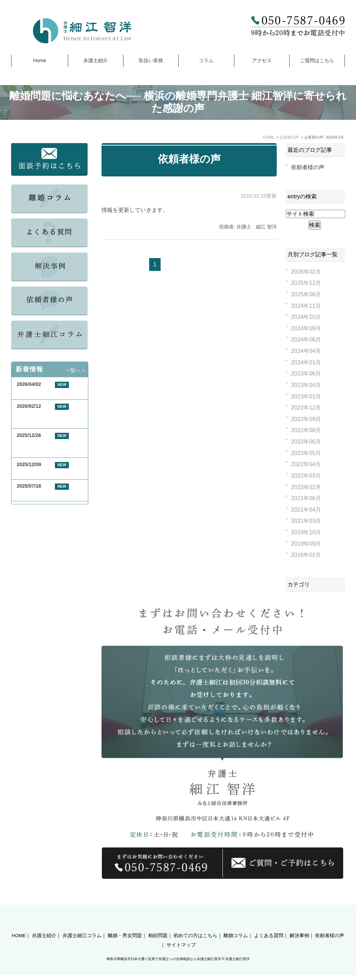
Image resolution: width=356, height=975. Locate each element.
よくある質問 (268, 923)
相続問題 (158, 923)
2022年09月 (306, 419)
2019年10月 (306, 532)
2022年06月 (306, 441)
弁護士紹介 (95, 60)
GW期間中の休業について (45, 392)
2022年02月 (306, 487)
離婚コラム (236, 923)
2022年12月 (306, 407)
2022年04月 (306, 464)
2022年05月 (306, 453)
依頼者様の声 (189, 159)
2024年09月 (306, 328)
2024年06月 (306, 339)
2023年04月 (306, 385)
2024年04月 (306, 351)
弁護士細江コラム (82, 923)
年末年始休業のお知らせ (43, 472)
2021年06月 (306, 498)
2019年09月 (306, 543)
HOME (19, 923)
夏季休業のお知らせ (38, 494)
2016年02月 (306, 555)
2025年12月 (306, 283)
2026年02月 (306, 271)
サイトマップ (181, 933)
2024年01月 (306, 362)
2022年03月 (306, 475)
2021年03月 (306, 521)
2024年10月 (306, 317)
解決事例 (299, 923)
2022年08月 (306, 430)
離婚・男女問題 (125, 923)
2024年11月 (306, 306)
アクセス (262, 60)
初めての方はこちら (195, 923)
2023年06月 (306, 373)
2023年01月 (306, 396)
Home (39, 60)
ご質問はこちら (317, 60)
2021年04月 (306, 509)
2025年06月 (306, 294)
